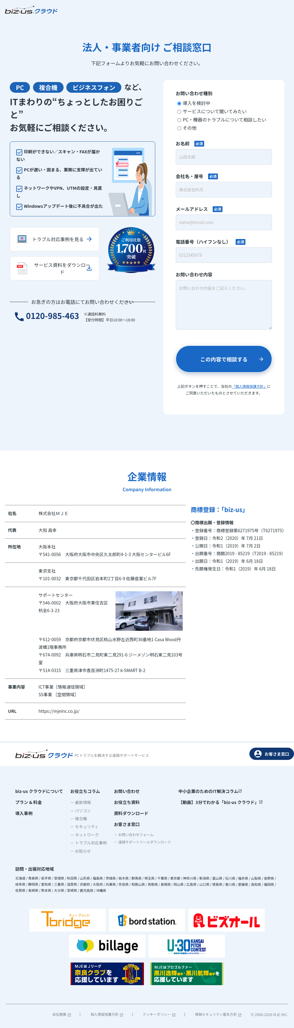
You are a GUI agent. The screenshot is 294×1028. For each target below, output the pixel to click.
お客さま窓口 (272, 753)
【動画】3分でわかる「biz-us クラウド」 (221, 802)
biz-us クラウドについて (39, 791)
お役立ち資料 (122, 802)
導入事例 (23, 813)
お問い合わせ (122, 791)
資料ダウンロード (126, 813)
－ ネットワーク (82, 834)
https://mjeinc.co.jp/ (59, 712)
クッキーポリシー (158, 1014)
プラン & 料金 (28, 802)
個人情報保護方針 (107, 1014)
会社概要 (62, 1014)
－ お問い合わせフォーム (131, 836)
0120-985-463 (49, 326)
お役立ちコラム (83, 791)
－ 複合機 (76, 818)
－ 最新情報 (78, 802)
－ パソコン (78, 810)
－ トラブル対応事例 (86, 842)
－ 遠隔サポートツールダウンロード (141, 844)
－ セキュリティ (82, 826)
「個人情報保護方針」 (249, 387)
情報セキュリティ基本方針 (217, 1014)
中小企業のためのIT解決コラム (210, 791)
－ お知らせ (78, 851)
